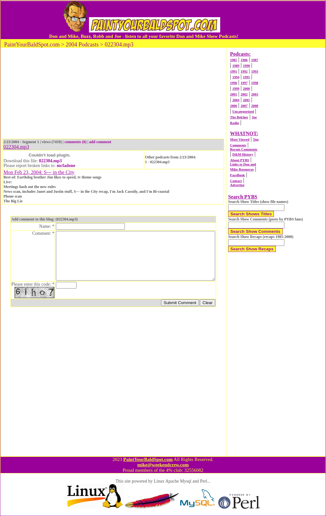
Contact (236, 181)
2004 (235, 100)
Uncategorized (243, 111)
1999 (235, 88)
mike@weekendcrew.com (163, 464)
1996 (233, 83)
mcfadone (66, 165)
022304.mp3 (50, 160)
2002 (244, 94)
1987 (254, 60)
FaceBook (237, 175)
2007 (244, 106)
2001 (233, 94)
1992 (244, 71)
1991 (233, 71)
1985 (233, 60)
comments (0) (75, 142)
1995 (246, 77)
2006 (233, 106)
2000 (246, 88)
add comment (100, 142)
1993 (254, 71)
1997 (244, 83)
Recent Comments (243, 149)
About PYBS (239, 160)
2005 (246, 100)
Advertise (237, 185)
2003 (254, 94)
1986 (244, 60)
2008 (254, 106)
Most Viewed (239, 139)
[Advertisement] (113, 94)
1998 (254, 83)
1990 (246, 65)
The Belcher (239, 117)
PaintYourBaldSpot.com (148, 459)
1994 (235, 77)
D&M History (242, 154)
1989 (235, 65)
